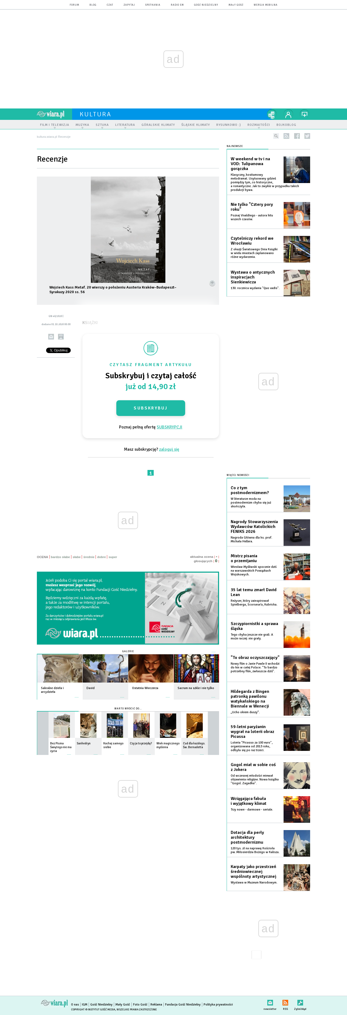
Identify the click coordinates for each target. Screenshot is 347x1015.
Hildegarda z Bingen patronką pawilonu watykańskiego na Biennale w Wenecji (250, 699)
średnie (88, 557)
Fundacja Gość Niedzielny (183, 1005)
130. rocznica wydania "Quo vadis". (255, 288)
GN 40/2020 (55, 316)
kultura (95, 114)
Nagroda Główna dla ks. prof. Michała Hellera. (251, 539)
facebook (297, 136)
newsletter (270, 1001)
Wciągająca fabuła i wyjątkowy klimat (248, 801)
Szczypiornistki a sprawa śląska (254, 626)
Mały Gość (236, 5)
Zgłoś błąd (300, 1001)
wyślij (51, 337)
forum (74, 5)
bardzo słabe (60, 557)
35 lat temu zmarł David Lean (254, 592)
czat (110, 5)
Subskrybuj (151, 408)
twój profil (288, 114)
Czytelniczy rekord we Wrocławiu (252, 241)
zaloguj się (169, 449)
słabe (77, 557)
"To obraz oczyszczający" (255, 657)
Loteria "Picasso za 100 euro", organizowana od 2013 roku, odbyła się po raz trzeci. (251, 746)
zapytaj (129, 5)
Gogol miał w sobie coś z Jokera (253, 767)
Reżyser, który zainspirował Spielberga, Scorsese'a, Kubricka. (254, 603)
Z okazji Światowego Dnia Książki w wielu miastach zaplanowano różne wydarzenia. (254, 253)
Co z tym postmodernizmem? (250, 490)
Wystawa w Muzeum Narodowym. (254, 882)
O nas (75, 1005)
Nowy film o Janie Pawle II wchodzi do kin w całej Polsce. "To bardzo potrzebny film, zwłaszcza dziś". (255, 667)
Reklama (156, 1005)
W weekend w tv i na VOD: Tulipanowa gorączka (250, 163)
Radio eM (177, 5)
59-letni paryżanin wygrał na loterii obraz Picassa (252, 731)
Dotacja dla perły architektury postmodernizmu (247, 837)
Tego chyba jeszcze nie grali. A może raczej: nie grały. (252, 637)
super (112, 557)
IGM (84, 1005)
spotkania (152, 5)
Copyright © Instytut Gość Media (93, 1009)
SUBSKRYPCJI (169, 427)
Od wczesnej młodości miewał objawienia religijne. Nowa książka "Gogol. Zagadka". (255, 779)
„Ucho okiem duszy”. (245, 712)
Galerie (128, 651)
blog (93, 5)
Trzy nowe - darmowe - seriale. (252, 810)
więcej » (77, 695)
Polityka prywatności (218, 1005)
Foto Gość (140, 1005)
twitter (307, 136)
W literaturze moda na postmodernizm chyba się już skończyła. (251, 502)
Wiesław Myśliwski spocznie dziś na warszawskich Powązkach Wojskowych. (254, 571)
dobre (101, 557)
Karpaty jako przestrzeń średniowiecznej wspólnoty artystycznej (253, 871)
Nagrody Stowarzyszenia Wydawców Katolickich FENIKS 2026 (254, 526)
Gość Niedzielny (206, 5)
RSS (285, 1001)
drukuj (61, 337)
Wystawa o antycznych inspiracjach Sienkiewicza (253, 277)
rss (286, 136)
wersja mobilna (266, 5)
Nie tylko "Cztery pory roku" (252, 207)
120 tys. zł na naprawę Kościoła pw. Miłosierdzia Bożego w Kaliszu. (255, 850)
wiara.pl (54, 114)
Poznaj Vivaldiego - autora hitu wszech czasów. (252, 217)
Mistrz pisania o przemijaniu (244, 558)
